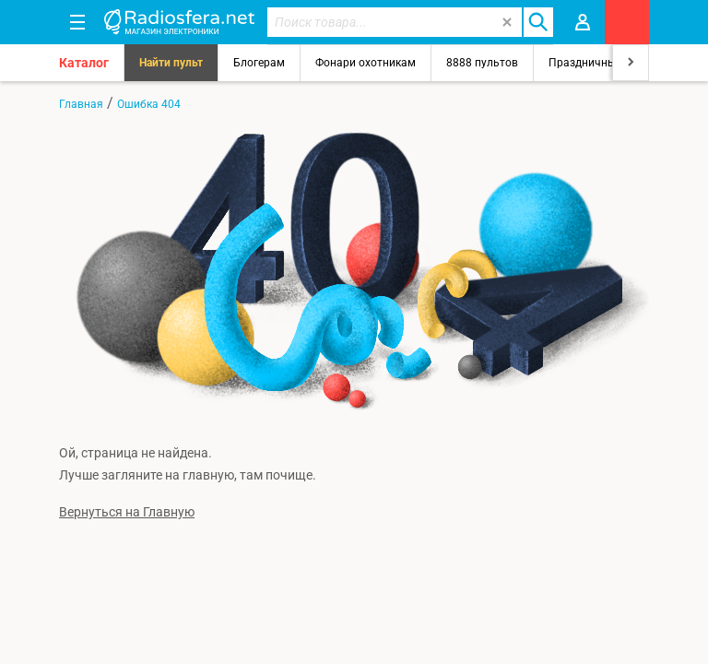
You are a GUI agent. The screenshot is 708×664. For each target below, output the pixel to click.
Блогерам (259, 62)
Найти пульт (171, 62)
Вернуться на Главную (127, 511)
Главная (81, 104)
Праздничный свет (598, 62)
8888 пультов (482, 62)
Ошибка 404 (149, 104)
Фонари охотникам (365, 62)
